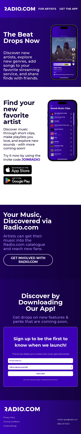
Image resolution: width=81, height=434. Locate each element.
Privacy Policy (9, 417)
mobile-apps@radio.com (67, 420)
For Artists (47, 8)
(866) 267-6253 (63, 424)
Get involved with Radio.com (28, 260)
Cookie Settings (9, 426)
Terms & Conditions (11, 422)
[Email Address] (40, 360)
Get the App (68, 8)
